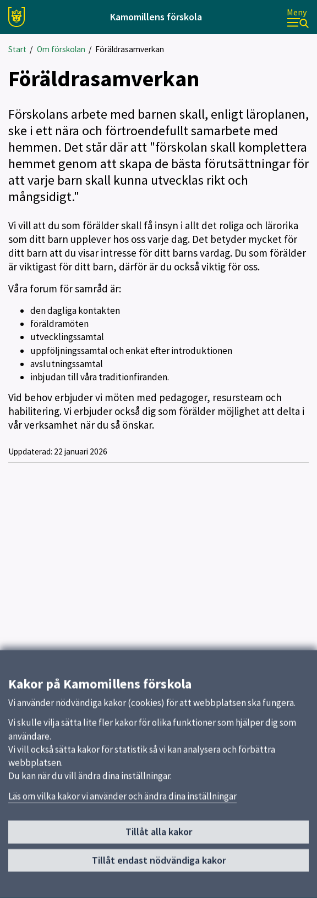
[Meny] (298, 17)
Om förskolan (61, 49)
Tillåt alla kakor (158, 838)
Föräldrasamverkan (129, 49)
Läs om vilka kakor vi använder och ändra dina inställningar (122, 802)
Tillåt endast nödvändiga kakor (159, 866)
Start (17, 49)
